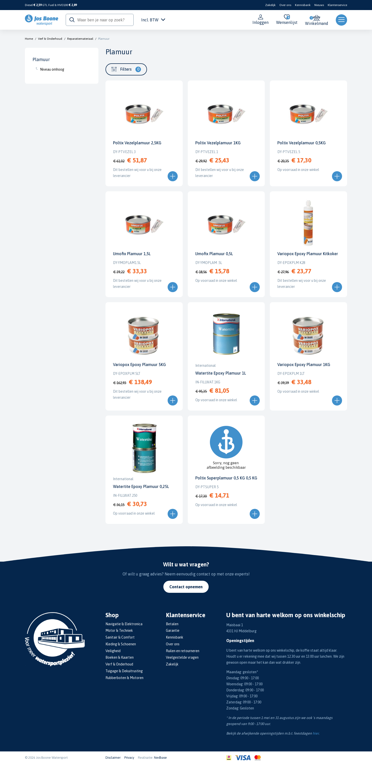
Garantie (172, 630)
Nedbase (160, 757)
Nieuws (319, 5)
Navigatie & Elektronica (123, 624)
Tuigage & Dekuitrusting (124, 671)
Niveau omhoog (52, 69)
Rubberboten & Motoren (124, 678)
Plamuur (103, 38)
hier (316, 733)
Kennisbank (303, 5)
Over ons (285, 5)
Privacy (129, 757)
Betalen (172, 624)
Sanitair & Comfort (120, 637)
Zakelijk (270, 5)
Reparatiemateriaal (80, 38)
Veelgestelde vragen (182, 657)
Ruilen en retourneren (182, 651)
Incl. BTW (153, 20)
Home (29, 38)
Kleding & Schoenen (120, 644)
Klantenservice (337, 5)
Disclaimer (113, 757)
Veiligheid (113, 651)
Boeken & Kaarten (119, 657)
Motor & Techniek (119, 630)
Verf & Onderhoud (50, 38)
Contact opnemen (186, 587)
